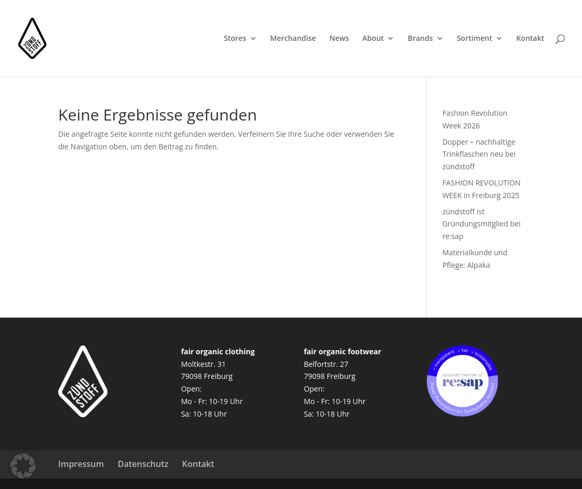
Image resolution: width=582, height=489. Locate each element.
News (339, 39)
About (373, 39)
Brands (420, 39)
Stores (235, 39)
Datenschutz (142, 464)
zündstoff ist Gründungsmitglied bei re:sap (482, 224)
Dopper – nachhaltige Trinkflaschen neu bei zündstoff (479, 154)
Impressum (81, 464)
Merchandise (293, 39)
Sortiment (474, 39)
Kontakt (530, 39)
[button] (23, 466)
